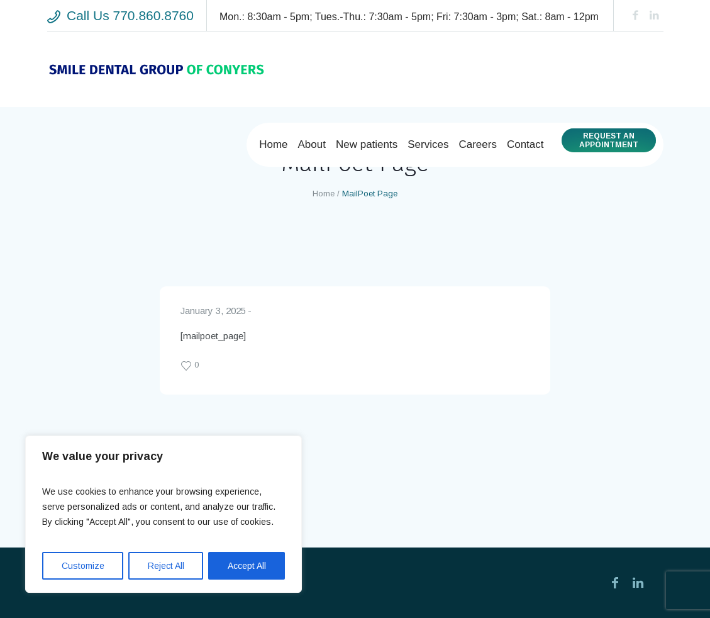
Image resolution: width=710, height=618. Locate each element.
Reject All (166, 566)
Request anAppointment (608, 140)
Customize (83, 566)
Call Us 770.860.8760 (130, 15)
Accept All (247, 566)
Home (324, 193)
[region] (163, 514)
